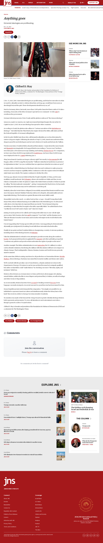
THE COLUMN (84, 418)
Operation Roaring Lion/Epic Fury (60, 8)
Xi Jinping (27, 179)
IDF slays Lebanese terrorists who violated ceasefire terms (23, 442)
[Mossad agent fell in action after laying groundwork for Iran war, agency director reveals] (61, 431)
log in (29, 352)
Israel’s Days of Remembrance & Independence (35, 8)
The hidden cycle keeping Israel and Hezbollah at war (82, 408)
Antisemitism (41, 3)
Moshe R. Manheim (74, 66)
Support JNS (93, 3)
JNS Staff (6, 407)
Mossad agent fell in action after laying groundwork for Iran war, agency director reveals (27, 430)
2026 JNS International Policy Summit (86, 518)
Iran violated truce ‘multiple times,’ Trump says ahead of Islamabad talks (27, 417)
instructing (41, 245)
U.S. (23, 3)
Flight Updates (75, 8)
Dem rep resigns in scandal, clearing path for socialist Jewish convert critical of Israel (29, 393)
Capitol (22, 155)
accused (34, 283)
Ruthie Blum (85, 428)
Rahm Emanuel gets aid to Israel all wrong (77, 75)
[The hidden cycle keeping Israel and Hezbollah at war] (84, 397)
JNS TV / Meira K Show (77, 405)
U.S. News (6, 390)
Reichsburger (56, 128)
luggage (53, 283)
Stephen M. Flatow (74, 55)
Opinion (6, 14)
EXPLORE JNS (52, 385)
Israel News (7, 427)
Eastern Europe (21, 321)
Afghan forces (48, 151)
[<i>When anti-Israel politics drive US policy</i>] (95, 64)
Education (83, 8)
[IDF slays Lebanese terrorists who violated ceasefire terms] (61, 443)
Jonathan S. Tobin (87, 444)
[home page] (7, 3)
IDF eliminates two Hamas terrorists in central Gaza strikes (23, 455)
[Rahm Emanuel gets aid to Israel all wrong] (95, 76)
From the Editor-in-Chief (88, 438)
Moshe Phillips (73, 78)
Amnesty (39, 239)
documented (53, 159)
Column (71, 48)
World (30, 3)
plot (56, 112)
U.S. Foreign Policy (36, 321)
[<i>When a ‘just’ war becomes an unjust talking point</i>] (95, 52)
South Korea (38, 153)
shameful (10, 148)
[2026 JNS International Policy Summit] (86, 504)
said (28, 215)
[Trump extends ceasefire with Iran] (61, 406)
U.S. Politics (9, 321)
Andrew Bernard (9, 396)
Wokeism (34, 233)
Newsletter (72, 3)
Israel (16, 3)
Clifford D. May (9, 28)
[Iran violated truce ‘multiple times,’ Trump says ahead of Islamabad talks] (61, 418)
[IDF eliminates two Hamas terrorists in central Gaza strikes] (61, 456)
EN (82, 3)
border (6, 239)
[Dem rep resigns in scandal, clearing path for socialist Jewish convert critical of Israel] (61, 394)
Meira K (73, 412)
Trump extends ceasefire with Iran (15, 405)
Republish (8, 32)
